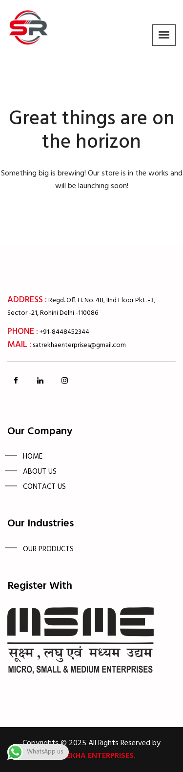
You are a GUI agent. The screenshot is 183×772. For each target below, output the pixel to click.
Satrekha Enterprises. (92, 756)
